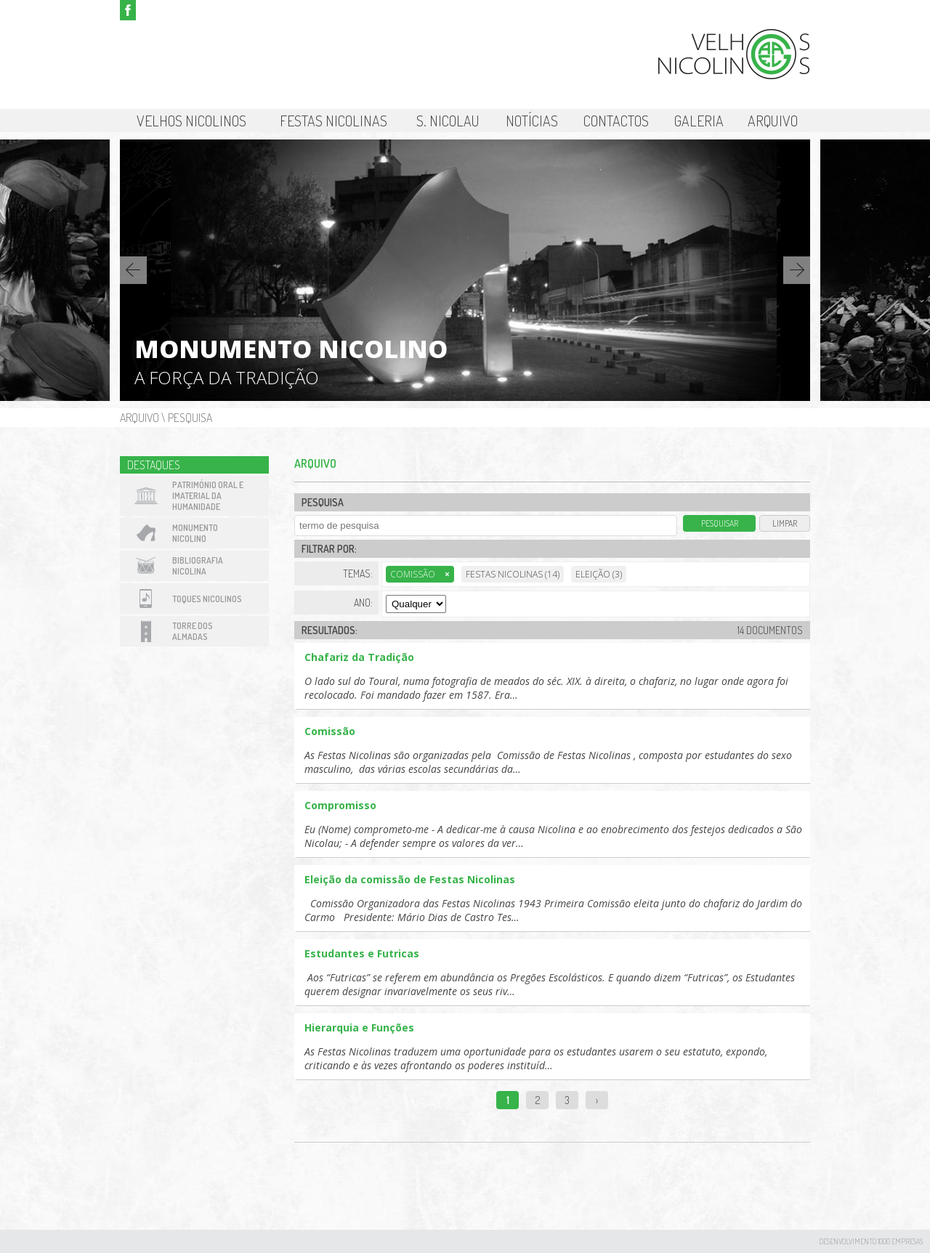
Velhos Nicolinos (191, 120)
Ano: (363, 602)
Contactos (616, 120)
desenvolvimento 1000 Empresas (871, 1241)
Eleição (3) (598, 574)
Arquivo (773, 120)
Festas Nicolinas (333, 120)
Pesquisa (190, 417)
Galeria (699, 120)
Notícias (532, 120)
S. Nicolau (448, 120)
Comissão (420, 574)
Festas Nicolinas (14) (512, 574)
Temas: (358, 573)
